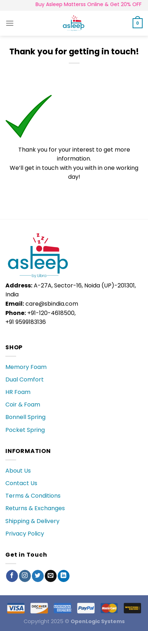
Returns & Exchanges (35, 508)
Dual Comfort (24, 379)
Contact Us (21, 483)
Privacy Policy (24, 533)
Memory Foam (26, 367)
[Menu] (9, 23)
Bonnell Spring (25, 417)
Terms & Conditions (33, 496)
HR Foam (17, 392)
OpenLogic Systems (98, 621)
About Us (18, 471)
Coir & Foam (22, 404)
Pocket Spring (25, 430)
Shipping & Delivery (32, 521)
